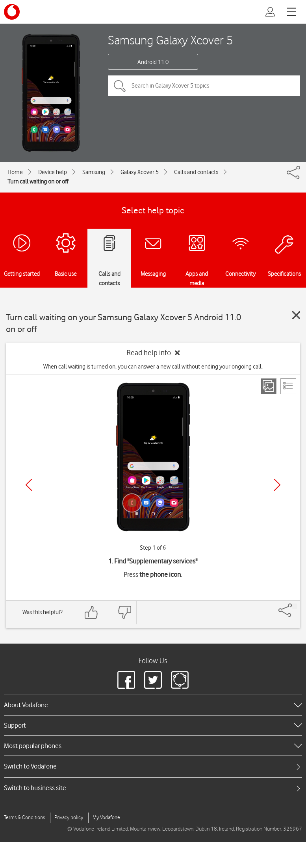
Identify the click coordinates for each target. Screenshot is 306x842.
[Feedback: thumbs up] (91, 612)
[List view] (288, 386)
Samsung (93, 172)
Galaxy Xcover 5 (140, 172)
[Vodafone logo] (12, 12)
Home (15, 172)
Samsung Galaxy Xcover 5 (170, 40)
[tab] (153, 766)
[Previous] (29, 485)
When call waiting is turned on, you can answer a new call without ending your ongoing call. (153, 366)
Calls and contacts (196, 172)
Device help (52, 172)
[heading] (153, 705)
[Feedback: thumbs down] (124, 612)
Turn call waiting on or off (37, 181)
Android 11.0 (153, 62)
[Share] (294, 606)
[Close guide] (296, 315)
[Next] (277, 485)
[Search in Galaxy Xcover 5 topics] (204, 85)
